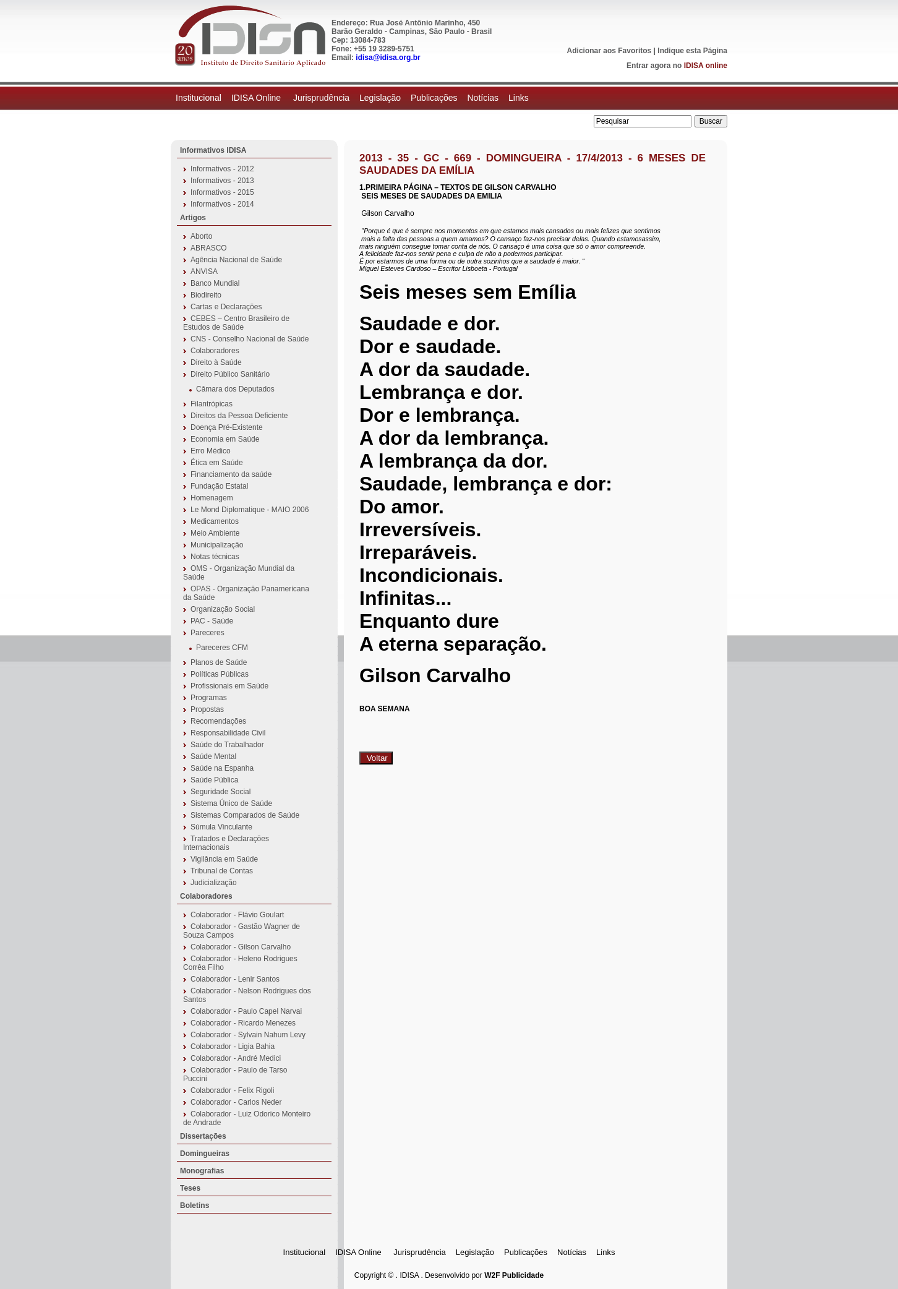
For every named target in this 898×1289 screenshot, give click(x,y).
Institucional (198, 98)
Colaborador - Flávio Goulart (237, 914)
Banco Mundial (214, 283)
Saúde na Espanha (222, 768)
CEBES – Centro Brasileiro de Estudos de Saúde (236, 323)
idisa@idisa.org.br (388, 57)
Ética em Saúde (216, 462)
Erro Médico (210, 451)
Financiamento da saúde (231, 474)
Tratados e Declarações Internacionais (226, 843)
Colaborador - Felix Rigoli (232, 1090)
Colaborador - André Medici (235, 1058)
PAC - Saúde (211, 621)
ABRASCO (208, 248)
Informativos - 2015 (222, 192)
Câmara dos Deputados (235, 389)
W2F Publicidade (514, 1275)
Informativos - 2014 (222, 204)
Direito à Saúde (216, 362)
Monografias (202, 1171)
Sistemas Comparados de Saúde (244, 815)
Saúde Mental (213, 756)
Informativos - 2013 (222, 180)
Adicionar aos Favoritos (609, 50)
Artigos (193, 217)
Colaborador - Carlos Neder (235, 1102)
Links (518, 98)
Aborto (201, 236)
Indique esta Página (692, 50)
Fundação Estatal (219, 486)
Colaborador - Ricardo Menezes (243, 1023)
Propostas (207, 709)
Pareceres (207, 632)
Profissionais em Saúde (229, 686)
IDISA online (705, 65)
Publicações (434, 98)
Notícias (482, 98)
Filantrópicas (211, 404)
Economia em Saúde (224, 439)
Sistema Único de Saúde (231, 803)
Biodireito (205, 295)
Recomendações (218, 721)
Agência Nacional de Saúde (236, 259)
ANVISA (204, 271)
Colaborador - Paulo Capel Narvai (246, 1011)
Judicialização (213, 882)
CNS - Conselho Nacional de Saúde (249, 339)
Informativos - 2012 (222, 169)
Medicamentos (214, 521)
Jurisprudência (321, 98)
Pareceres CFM (222, 647)
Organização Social (222, 609)
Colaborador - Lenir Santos (235, 979)
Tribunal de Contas (221, 871)
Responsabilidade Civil (227, 733)
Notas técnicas (214, 556)
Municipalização (216, 545)
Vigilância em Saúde (224, 859)
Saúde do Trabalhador (227, 744)
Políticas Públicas (219, 674)
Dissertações (203, 1136)
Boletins (194, 1205)
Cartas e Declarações (226, 306)
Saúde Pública (214, 780)
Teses (190, 1188)
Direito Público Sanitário (230, 374)
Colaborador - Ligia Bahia (232, 1046)
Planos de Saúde (218, 662)
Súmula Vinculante (221, 827)
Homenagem (211, 498)
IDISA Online (257, 98)
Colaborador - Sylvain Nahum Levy (248, 1034)
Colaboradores (214, 350)
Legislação (380, 98)
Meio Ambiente (214, 533)
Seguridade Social (220, 791)
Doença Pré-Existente (226, 427)
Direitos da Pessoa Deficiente (239, 415)
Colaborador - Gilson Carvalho (240, 947)
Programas (208, 697)
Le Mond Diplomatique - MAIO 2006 (249, 509)
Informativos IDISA (213, 150)
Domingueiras (204, 1153)
